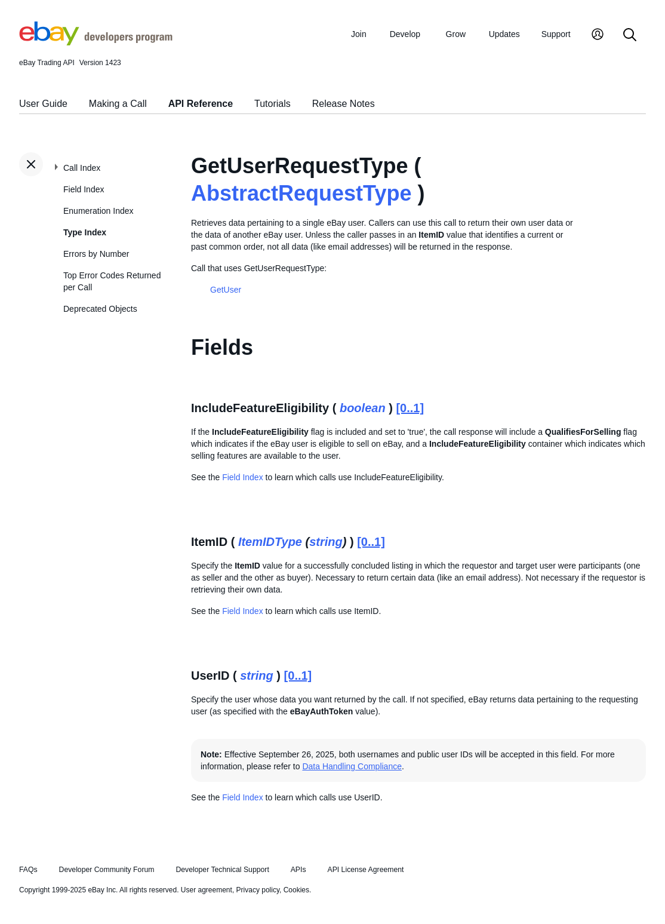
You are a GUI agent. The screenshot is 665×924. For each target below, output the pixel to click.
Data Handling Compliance (352, 766)
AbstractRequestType (301, 193)
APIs (298, 869)
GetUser (225, 289)
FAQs (28, 869)
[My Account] (597, 35)
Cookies (296, 890)
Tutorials (272, 104)
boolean (363, 408)
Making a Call (118, 104)
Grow (456, 34)
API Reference (200, 104)
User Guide (43, 104)
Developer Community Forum (107, 869)
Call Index (81, 168)
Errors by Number (96, 254)
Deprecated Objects (100, 309)
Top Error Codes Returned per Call (112, 281)
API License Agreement (365, 869)
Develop (405, 34)
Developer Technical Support (222, 869)
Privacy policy (257, 890)
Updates (504, 34)
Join (359, 34)
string (326, 541)
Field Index (83, 189)
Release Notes (343, 104)
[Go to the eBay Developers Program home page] (96, 42)
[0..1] (410, 408)
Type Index (84, 232)
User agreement (206, 890)
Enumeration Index (98, 211)
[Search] (629, 35)
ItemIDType (270, 541)
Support (556, 34)
